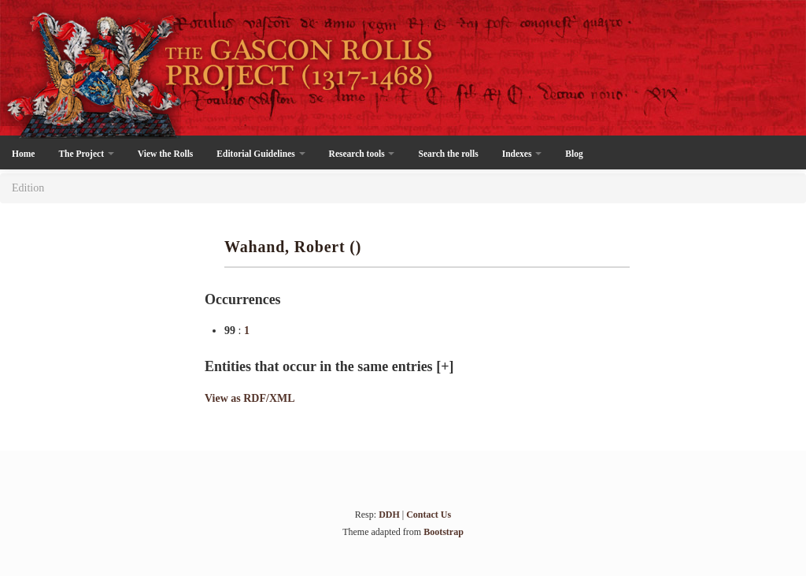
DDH (389, 514)
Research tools (362, 153)
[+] (444, 366)
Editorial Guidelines (260, 153)
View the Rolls (165, 153)
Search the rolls (448, 153)
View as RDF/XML (250, 398)
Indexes (522, 153)
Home (23, 153)
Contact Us (428, 514)
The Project (85, 153)
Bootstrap (443, 531)
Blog (573, 153)
